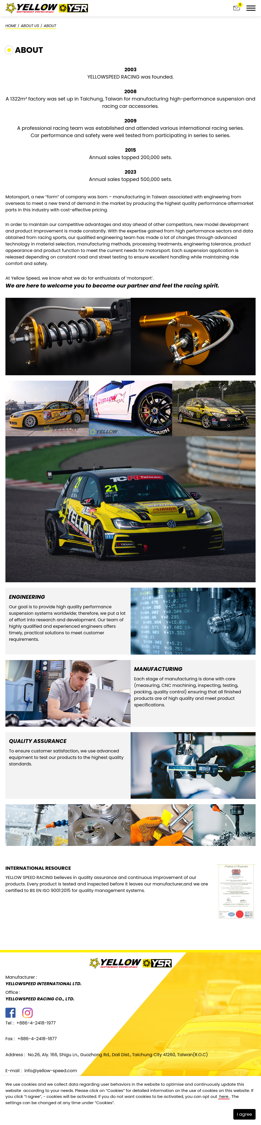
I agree (244, 1114)
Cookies (115, 1090)
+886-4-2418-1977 (36, 1023)
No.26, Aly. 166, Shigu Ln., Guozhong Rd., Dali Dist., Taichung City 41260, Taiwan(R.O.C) (118, 1055)
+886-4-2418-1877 (37, 1039)
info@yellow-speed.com (50, 1071)
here (223, 1096)
